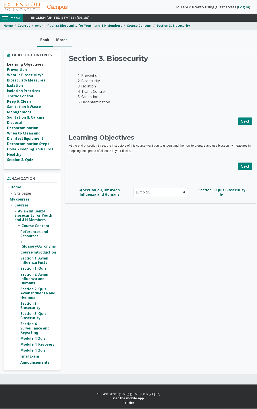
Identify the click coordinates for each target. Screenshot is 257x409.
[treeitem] (32, 275)
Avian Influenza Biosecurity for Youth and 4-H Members (78, 26)
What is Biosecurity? (25, 75)
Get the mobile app (128, 398)
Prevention (17, 70)
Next (245, 121)
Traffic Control (20, 96)
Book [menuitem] (44, 40)
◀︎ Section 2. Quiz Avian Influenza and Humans (100, 192)
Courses (24, 26)
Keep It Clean (19, 101)
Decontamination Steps (28, 144)
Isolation (15, 85)
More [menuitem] (61, 40)
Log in (243, 7)
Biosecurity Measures (26, 80)
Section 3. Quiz (20, 160)
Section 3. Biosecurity (173, 26)
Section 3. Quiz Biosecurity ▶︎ (222, 192)
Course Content (139, 26)
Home (8, 26)
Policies (128, 403)
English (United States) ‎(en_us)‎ (60, 18)
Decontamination (22, 128)
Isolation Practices (23, 91)
